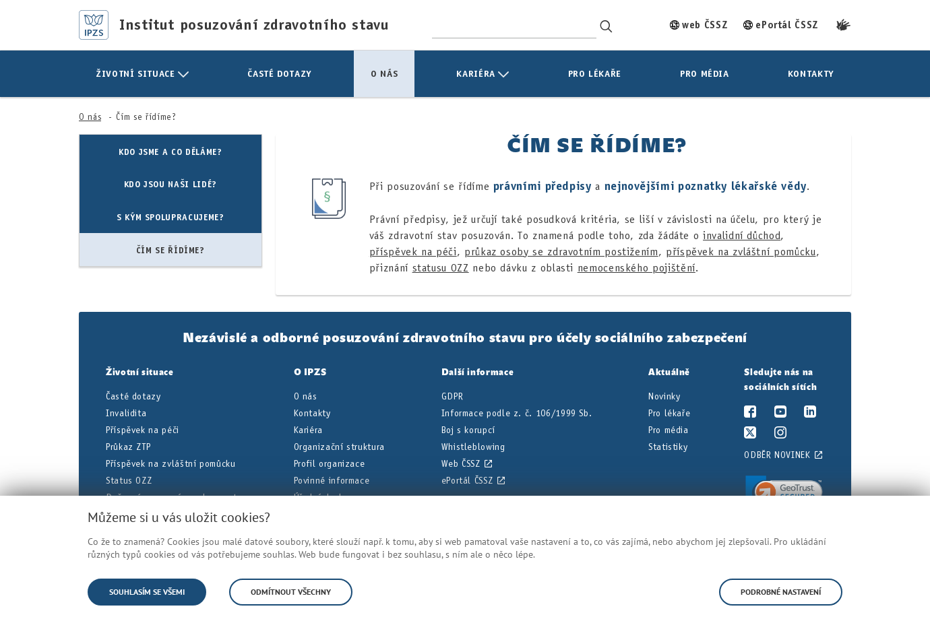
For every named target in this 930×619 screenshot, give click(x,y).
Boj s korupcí (468, 430)
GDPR (452, 396)
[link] (784, 495)
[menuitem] (142, 74)
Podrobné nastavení (781, 592)
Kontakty (312, 413)
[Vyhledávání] (606, 25)
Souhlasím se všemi (147, 592)
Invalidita (126, 413)
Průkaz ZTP (128, 447)
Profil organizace (329, 463)
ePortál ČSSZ (786, 25)
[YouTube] (780, 413)
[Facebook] (750, 413)
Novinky (664, 396)
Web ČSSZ (460, 463)
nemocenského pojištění (636, 267)
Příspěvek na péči (142, 430)
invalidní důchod (741, 235)
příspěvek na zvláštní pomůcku (741, 251)
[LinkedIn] (810, 413)
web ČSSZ (704, 25)
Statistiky (667, 447)
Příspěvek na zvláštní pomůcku (171, 463)
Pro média (668, 430)
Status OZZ (129, 480)
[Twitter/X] (750, 434)
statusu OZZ (440, 267)
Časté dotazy (133, 396)
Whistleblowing (473, 447)
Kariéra (308, 430)
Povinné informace (332, 480)
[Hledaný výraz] (514, 24)
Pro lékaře (669, 413)
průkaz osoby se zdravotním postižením (561, 251)
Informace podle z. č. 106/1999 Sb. (516, 413)
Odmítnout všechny (291, 592)
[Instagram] (780, 434)
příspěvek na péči (413, 251)
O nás (90, 117)
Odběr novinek (777, 455)
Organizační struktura (339, 447)
